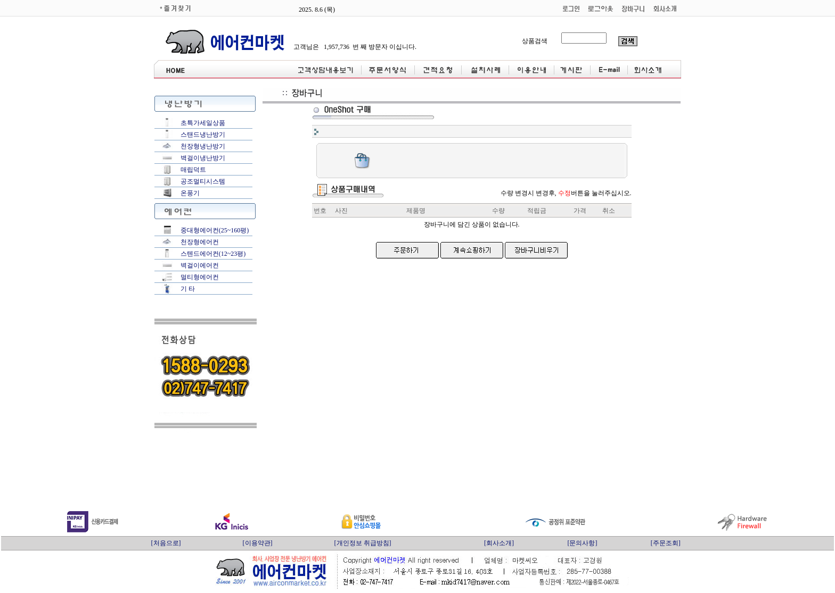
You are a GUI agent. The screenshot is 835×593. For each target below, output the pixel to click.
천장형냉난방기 (203, 146)
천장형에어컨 (200, 242)
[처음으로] (166, 543)
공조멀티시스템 (203, 181)
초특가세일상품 (203, 123)
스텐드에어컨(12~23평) (213, 253)
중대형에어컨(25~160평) (215, 230)
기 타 (188, 289)
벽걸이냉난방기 (203, 158)
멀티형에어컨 (200, 277)
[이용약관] (258, 543)
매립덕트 (193, 169)
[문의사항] (582, 543)
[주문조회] (666, 543)
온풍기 (190, 193)
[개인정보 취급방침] (362, 543)
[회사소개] (499, 543)
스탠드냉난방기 (203, 134)
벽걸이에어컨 (200, 265)
